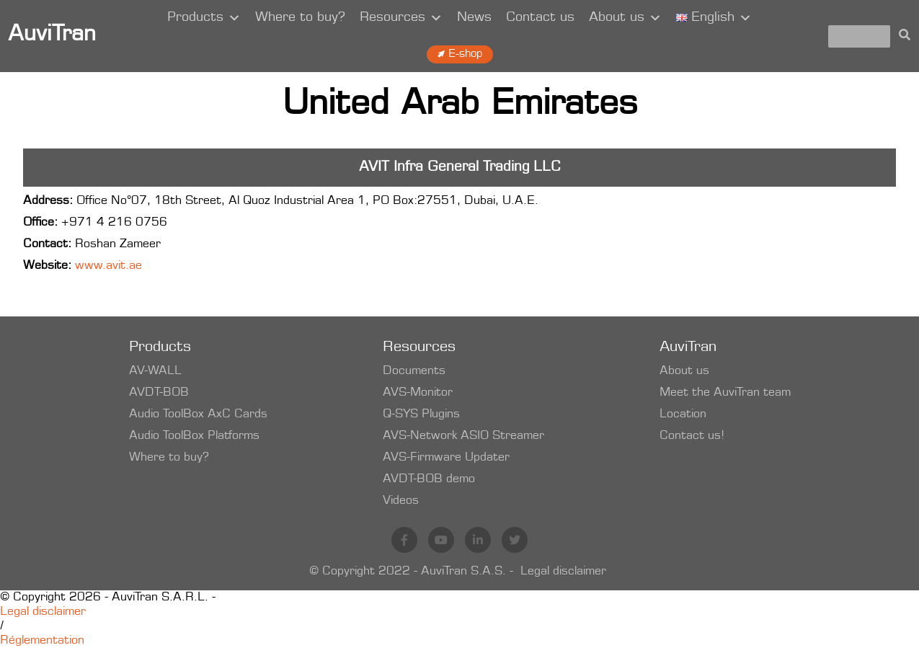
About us (625, 18)
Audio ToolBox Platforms (194, 436)
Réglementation (42, 641)
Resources (401, 18)
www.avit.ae (108, 266)
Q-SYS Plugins (421, 414)
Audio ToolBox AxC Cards (198, 414)
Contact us (540, 18)
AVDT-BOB (159, 393)
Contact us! (692, 436)
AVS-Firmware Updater (446, 457)
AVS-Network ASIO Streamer (463, 436)
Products (204, 18)
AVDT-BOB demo (429, 479)
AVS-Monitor (418, 393)
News (474, 18)
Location (683, 414)
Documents (414, 371)
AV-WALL (155, 371)
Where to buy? (300, 18)
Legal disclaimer (563, 571)
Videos (401, 501)
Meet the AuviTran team (725, 393)
